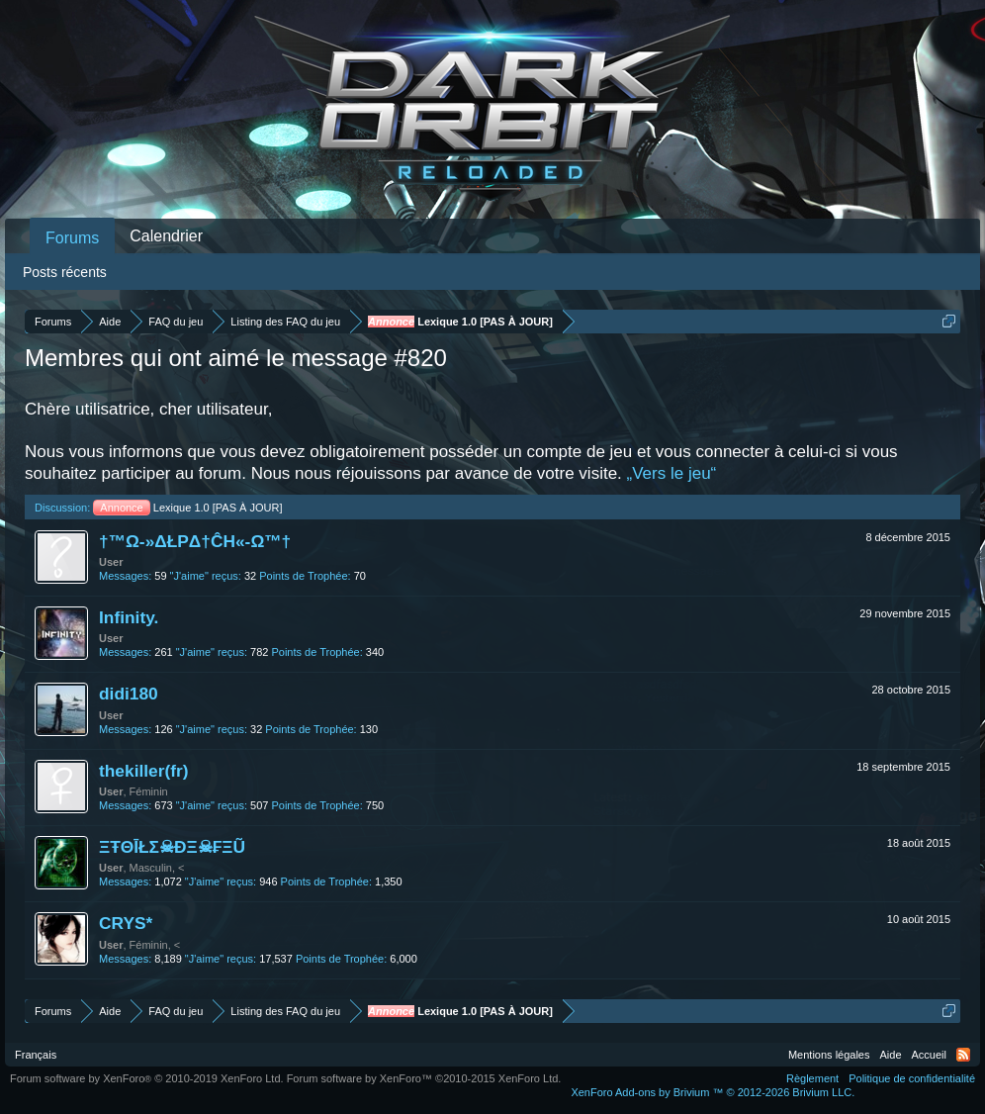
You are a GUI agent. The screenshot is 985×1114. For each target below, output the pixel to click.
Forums (72, 238)
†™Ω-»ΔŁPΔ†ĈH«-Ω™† (195, 541)
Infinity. (128, 617)
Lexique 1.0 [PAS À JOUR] (187, 507)
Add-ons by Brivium (712, 1092)
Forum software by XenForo (147, 1078)
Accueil (929, 1055)
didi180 (128, 693)
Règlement (812, 1078)
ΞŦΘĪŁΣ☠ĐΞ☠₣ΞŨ (172, 847)
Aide (891, 1055)
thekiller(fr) (144, 771)
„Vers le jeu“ (672, 473)
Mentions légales (829, 1055)
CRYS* (125, 923)
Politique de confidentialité (912, 1078)
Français (35, 1055)
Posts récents (65, 272)
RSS (963, 1055)
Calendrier (166, 236)
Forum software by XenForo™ (424, 1078)
